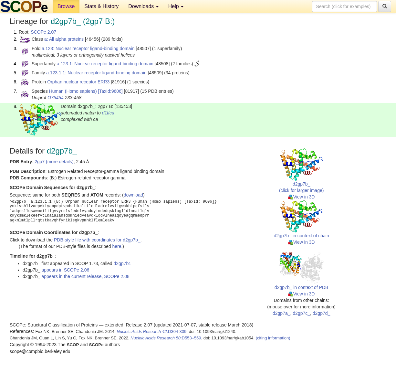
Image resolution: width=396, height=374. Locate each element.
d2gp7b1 (122, 263)
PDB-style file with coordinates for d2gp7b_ (97, 239)
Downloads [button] (143, 6)
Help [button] (175, 6)
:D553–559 (165, 338)
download (133, 195)
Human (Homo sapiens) (73, 91)
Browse (66, 6)
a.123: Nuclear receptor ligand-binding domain (88, 48)
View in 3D (301, 196)
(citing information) (273, 338)
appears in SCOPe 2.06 (65, 269)
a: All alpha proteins (64, 39)
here (116, 246)
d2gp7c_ (301, 313)
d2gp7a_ (281, 313)
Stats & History (101, 6)
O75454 (55, 97)
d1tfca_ (109, 112)
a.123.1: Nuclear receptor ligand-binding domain (105, 63)
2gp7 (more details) (54, 161)
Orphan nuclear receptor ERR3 (78, 81)
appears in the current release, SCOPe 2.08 (85, 276)
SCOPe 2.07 (43, 32)
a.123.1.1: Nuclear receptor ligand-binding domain (96, 72)
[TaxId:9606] (110, 91)
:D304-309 (152, 331)
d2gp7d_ (321, 313)
